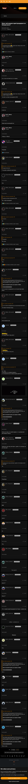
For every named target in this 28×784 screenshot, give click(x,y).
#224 (25, 443)
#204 (25, 88)
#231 (25, 541)
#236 (25, 606)
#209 (25, 163)
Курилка (9, 29)
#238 (25, 632)
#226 (25, 476)
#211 (25, 193)
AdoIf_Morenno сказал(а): (8, 461)
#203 (25, 75)
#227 (25, 489)
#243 (25, 708)
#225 (25, 458)
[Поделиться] (23, 40)
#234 (25, 580)
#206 (25, 120)
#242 (25, 695)
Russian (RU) (16, 760)
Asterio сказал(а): (6, 348)
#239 (25, 645)
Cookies (11, 760)
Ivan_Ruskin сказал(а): (7, 303)
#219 (25, 345)
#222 (25, 405)
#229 (25, 515)
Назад (13, 749)
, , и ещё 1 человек (11, 203)
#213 (25, 234)
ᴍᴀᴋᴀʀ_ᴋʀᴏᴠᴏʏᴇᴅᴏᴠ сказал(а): (8, 367)
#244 (25, 732)
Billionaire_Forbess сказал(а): (8, 166)
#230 (25, 528)
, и (9, 51)
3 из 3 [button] (17, 749)
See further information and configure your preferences (12, 775)
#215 (25, 275)
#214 (25, 254)
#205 (25, 107)
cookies (9, 771)
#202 (25, 62)
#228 (25, 502)
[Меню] (1, 1)
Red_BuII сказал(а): (6, 43)
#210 (25, 180)
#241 (25, 682)
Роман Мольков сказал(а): (8, 257)
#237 (25, 619)
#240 (25, 658)
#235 (25, 593)
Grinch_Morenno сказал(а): (8, 196)
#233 (25, 567)
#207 (25, 133)
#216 (25, 300)
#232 (25, 554)
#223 (25, 429)
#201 (25, 40)
